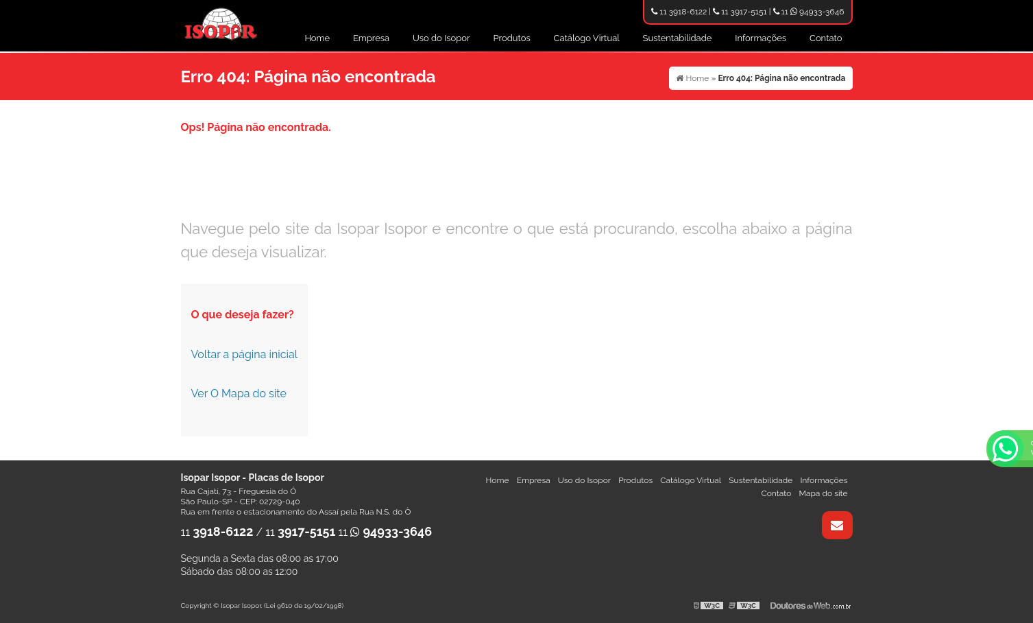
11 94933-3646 (808, 11)
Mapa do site (823, 493)
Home (317, 38)
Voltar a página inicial (244, 354)
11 (217, 532)
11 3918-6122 (679, 11)
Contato (826, 38)
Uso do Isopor (441, 38)
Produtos (511, 38)
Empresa (371, 38)
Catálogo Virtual (587, 38)
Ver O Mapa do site (239, 393)
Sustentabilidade (677, 38)
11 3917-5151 (739, 11)
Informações (760, 38)
